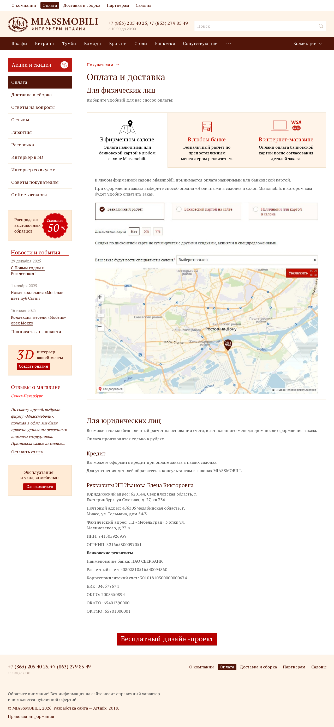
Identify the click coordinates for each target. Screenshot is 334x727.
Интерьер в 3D (27, 157)
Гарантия (21, 132)
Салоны (143, 5)
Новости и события (35, 252)
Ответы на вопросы (33, 107)
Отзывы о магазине (36, 387)
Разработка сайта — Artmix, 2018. (86, 708)
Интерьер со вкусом (33, 169)
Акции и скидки (40, 64)
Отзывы (20, 119)
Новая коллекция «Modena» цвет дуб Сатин (37, 295)
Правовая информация (31, 716)
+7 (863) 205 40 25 (128, 23)
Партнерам (118, 5)
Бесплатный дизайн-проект (167, 638)
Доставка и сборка (81, 5)
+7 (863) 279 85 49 (168, 23)
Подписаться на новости (36, 331)
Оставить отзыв (27, 451)
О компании (23, 5)
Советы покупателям (35, 182)
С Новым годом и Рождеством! (28, 270)
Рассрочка (22, 144)
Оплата (50, 5)
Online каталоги (29, 194)
